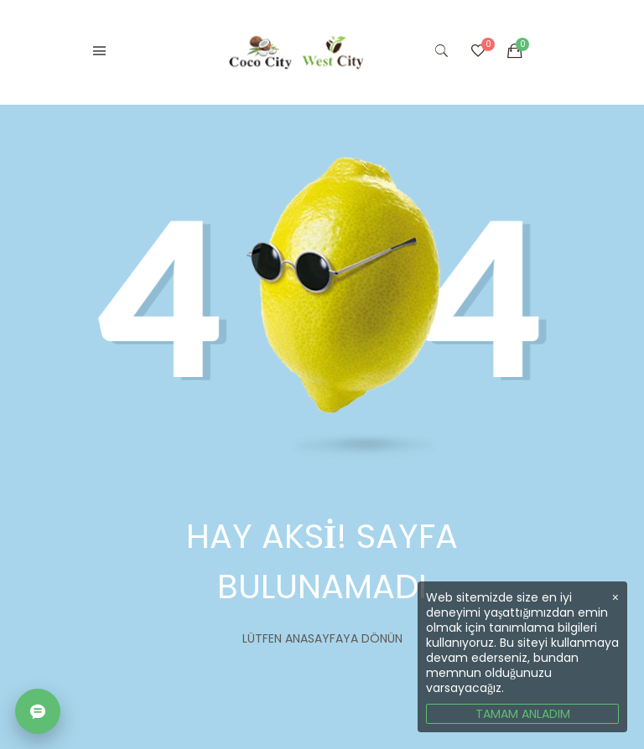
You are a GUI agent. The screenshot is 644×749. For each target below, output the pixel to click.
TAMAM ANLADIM (522, 713)
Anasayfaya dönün (343, 638)
